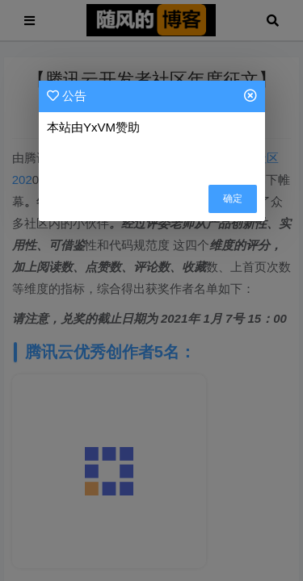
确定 (232, 198)
